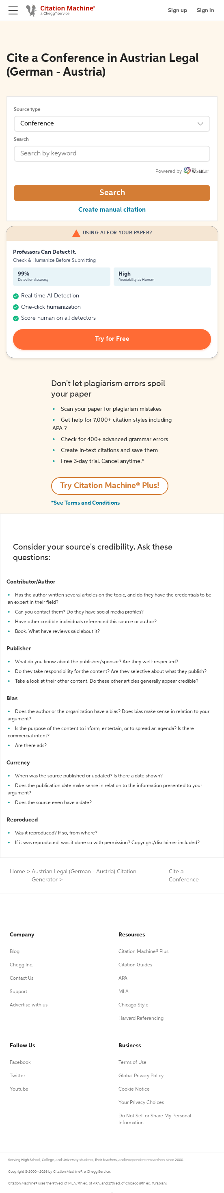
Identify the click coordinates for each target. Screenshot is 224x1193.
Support (18, 991)
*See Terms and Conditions (85, 503)
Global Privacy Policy (141, 1076)
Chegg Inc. (21, 965)
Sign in (205, 10)
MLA (123, 991)
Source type (27, 109)
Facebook (20, 1062)
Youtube (19, 1089)
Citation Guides (135, 965)
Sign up (177, 10)
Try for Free (112, 339)
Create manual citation (112, 210)
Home (17, 872)
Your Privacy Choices (141, 1102)
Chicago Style (133, 1005)
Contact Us (21, 978)
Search (21, 139)
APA (122, 978)
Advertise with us (28, 1005)
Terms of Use (132, 1062)
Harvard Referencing (141, 1018)
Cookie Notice (134, 1089)
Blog (14, 951)
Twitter (17, 1076)
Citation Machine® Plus (143, 951)
